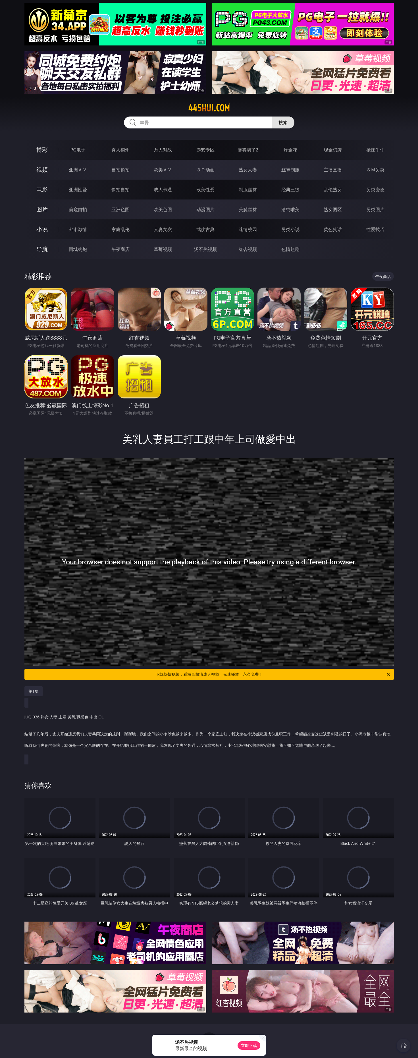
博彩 (42, 149)
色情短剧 (290, 249)
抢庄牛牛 (375, 150)
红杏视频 (248, 249)
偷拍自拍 (120, 189)
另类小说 (290, 229)
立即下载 (249, 1045)
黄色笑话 (333, 229)
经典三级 (290, 189)
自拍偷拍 (120, 170)
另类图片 (375, 209)
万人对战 (163, 150)
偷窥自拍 (78, 209)
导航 (42, 249)
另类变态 (375, 189)
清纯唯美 (290, 209)
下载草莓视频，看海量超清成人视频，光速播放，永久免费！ (273, 674)
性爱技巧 (375, 229)
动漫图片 (205, 209)
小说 (42, 229)
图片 (42, 209)
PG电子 (78, 150)
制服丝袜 (248, 189)
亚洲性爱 (78, 189)
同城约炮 (78, 249)
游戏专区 (205, 150)
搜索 (283, 122)
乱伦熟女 (333, 189)
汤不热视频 (205, 249)
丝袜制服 (290, 170)
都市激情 (78, 229)
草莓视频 (163, 249)
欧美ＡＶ (163, 170)
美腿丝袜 (248, 209)
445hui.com (209, 108)
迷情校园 (248, 229)
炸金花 (290, 150)
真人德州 (120, 150)
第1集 (33, 691)
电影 (42, 189)
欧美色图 (163, 209)
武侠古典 (205, 229)
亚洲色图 (120, 209)
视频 (42, 169)
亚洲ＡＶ (78, 170)
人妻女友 (163, 229)
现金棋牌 (333, 150)
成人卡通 (163, 189)
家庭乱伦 (120, 229)
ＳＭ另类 (375, 170)
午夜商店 (120, 249)
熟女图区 (333, 209)
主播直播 (333, 170)
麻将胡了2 (248, 150)
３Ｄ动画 (205, 170)
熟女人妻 (248, 170)
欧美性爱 (205, 189)
